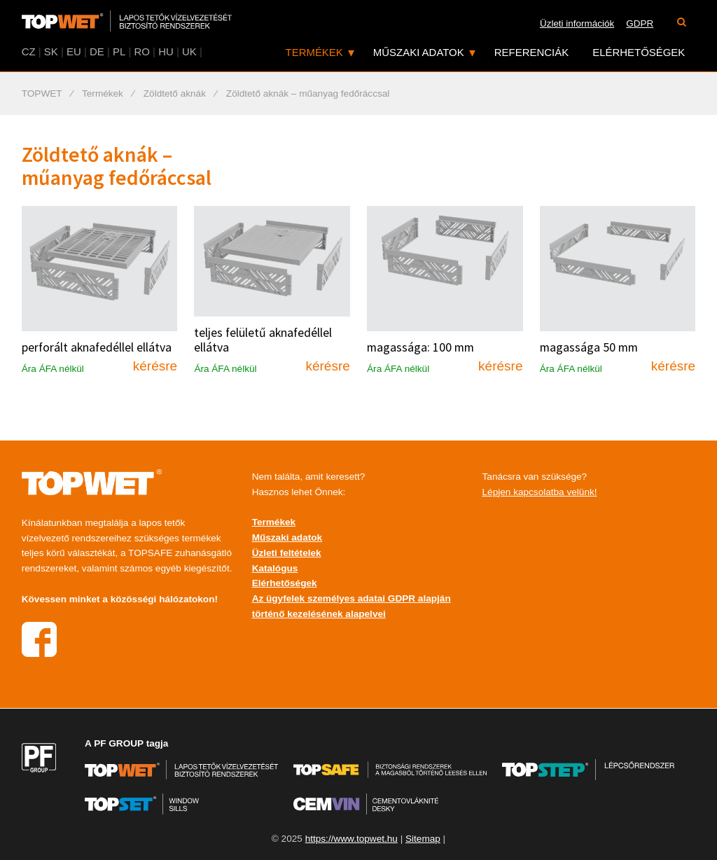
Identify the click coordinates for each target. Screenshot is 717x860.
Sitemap (422, 838)
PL (119, 51)
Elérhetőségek (638, 52)
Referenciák (531, 52)
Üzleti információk (577, 23)
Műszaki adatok (418, 52)
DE (97, 51)
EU (74, 51)
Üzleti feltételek (286, 553)
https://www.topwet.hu (351, 838)
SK (51, 51)
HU (166, 51)
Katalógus (275, 568)
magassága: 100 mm (420, 347)
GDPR (639, 23)
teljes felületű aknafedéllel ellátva (263, 340)
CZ (29, 51)
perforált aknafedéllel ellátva (97, 347)
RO (141, 51)
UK (189, 51)
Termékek (314, 52)
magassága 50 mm (589, 347)
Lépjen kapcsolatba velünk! (539, 492)
